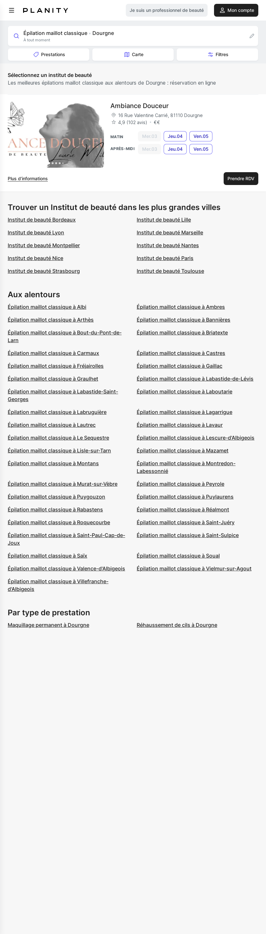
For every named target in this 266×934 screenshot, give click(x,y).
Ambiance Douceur (139, 106)
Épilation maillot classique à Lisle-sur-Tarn (59, 450)
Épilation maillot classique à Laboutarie (184, 391)
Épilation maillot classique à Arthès (51, 319)
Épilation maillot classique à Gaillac (179, 366)
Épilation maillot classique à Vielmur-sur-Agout (194, 568)
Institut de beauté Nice (35, 258)
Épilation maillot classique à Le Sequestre (58, 437)
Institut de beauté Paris (165, 258)
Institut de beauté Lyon (36, 232)
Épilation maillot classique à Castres (181, 353)
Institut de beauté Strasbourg (44, 271)
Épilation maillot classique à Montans (53, 463)
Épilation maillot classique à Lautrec (52, 425)
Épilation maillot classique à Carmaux (53, 353)
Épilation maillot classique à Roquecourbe (59, 522)
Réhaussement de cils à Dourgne (177, 625)
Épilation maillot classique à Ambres (181, 307)
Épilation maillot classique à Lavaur (180, 425)
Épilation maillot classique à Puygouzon (56, 496)
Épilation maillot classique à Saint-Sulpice (188, 535)
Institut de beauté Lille (164, 219)
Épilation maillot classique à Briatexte (182, 332)
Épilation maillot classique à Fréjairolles (56, 366)
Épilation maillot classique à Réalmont (183, 509)
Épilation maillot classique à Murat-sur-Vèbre (62, 484)
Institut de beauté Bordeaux (42, 219)
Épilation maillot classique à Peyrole (180, 484)
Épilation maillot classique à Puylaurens (185, 496)
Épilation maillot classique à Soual (178, 555)
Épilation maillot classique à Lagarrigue (184, 412)
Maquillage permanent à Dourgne (48, 625)
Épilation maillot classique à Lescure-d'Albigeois (195, 437)
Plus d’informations (28, 178)
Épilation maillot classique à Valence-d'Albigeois (66, 568)
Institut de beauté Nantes (168, 245)
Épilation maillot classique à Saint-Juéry (186, 522)
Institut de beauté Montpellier (44, 245)
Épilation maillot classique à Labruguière (57, 412)
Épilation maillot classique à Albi (47, 307)
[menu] (11, 10)
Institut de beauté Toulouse (170, 271)
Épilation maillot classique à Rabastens (55, 509)
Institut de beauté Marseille (170, 232)
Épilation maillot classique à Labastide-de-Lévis (195, 378)
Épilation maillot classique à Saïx (47, 555)
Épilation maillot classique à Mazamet (182, 450)
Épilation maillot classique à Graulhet (53, 378)
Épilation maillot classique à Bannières (183, 319)
